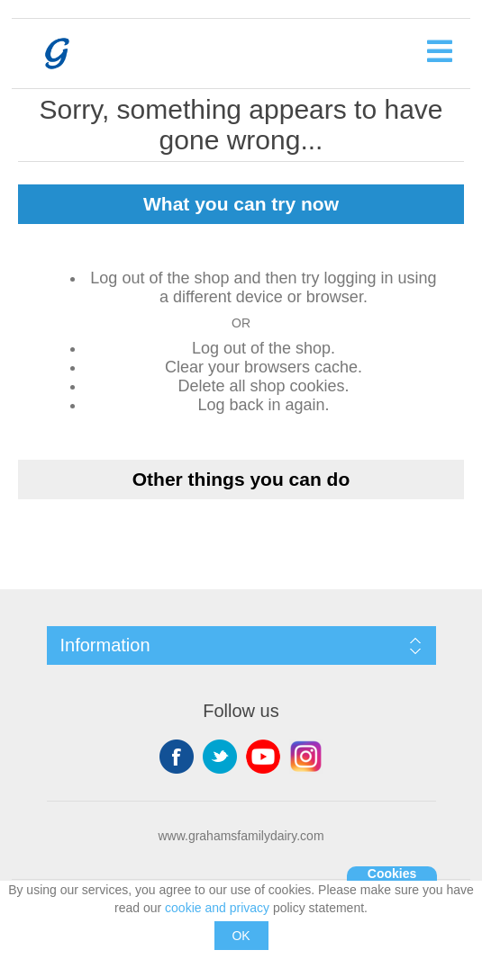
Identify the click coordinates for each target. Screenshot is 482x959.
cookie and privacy (217, 908)
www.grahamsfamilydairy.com (240, 836)
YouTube (263, 756)
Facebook (176, 756)
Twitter (220, 756)
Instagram (306, 756)
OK (241, 935)
